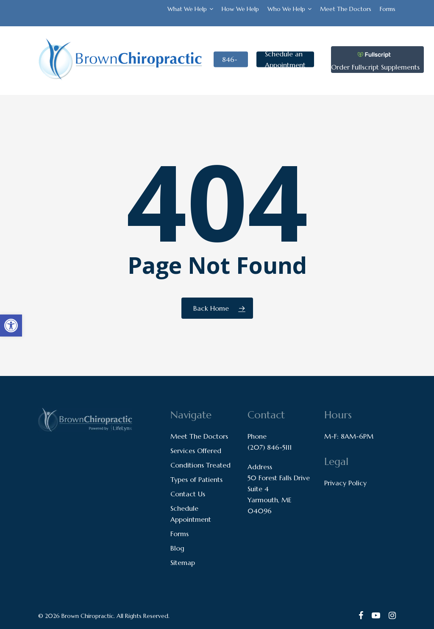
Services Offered (195, 450)
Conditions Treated (200, 465)
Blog (177, 548)
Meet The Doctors (199, 436)
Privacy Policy (345, 483)
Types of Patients (196, 479)
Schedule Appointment (190, 513)
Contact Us (187, 494)
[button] (11, 325)
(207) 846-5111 (270, 447)
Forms (179, 533)
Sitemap (182, 562)
